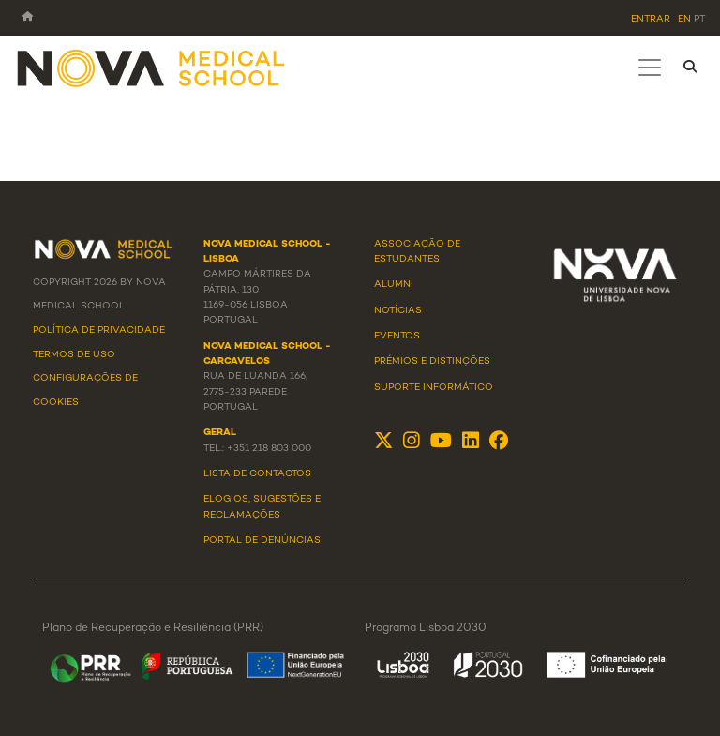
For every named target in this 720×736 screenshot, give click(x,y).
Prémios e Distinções (432, 361)
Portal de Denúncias (262, 540)
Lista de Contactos (257, 474)
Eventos (397, 336)
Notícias (398, 311)
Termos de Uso (74, 355)
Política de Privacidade (99, 330)
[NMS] (152, 67)
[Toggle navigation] (649, 67)
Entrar (650, 19)
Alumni (393, 284)
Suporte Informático (433, 388)
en (684, 19)
